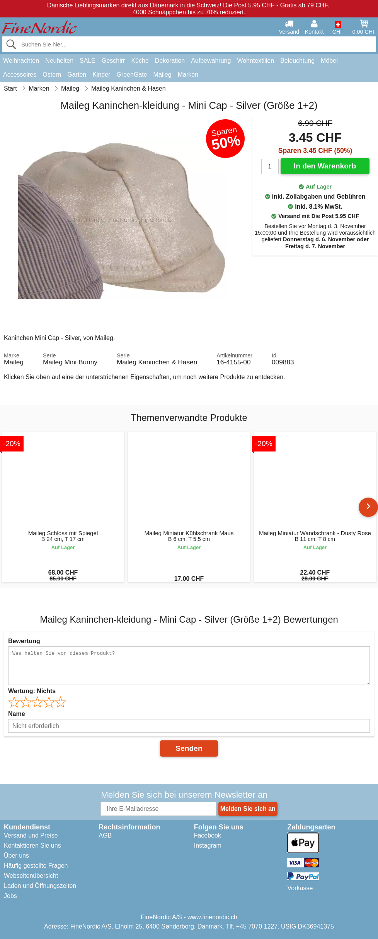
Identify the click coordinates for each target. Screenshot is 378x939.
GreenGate (131, 74)
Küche (139, 60)
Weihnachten (21, 60)
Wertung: (32, 691)
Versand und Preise (31, 835)
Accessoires (19, 74)
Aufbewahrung (211, 60)
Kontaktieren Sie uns (32, 845)
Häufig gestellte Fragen (36, 865)
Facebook (207, 835)
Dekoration (170, 60)
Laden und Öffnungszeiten (40, 885)
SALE (87, 60)
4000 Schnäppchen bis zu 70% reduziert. (189, 12)
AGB (105, 835)
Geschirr (113, 60)
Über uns (16, 855)
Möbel (329, 60)
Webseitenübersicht (31, 875)
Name (16, 714)
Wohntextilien (255, 60)
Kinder (101, 74)
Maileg (162, 74)
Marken (188, 74)
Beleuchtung (297, 60)
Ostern (52, 74)
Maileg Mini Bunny (70, 362)
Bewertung (24, 641)
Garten (76, 74)
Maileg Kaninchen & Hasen (157, 362)
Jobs (10, 896)
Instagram (207, 845)
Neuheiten (59, 60)
